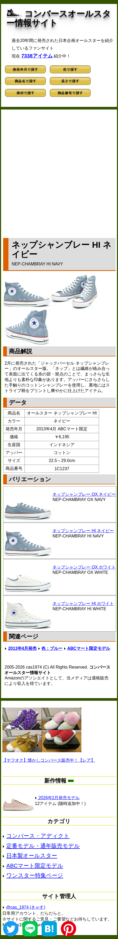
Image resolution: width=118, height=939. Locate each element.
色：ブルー (51, 648)
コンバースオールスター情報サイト (58, 18)
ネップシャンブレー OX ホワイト (84, 567)
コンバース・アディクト (38, 836)
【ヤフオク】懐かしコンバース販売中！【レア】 (48, 760)
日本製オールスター (31, 855)
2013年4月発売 (22, 648)
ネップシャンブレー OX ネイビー (84, 494)
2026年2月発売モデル (57, 797)
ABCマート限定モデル (88, 648)
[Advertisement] (59, 172)
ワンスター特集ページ (34, 875)
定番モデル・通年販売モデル (43, 846)
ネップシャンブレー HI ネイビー (83, 530)
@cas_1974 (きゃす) (25, 907)
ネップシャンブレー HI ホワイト (83, 603)
